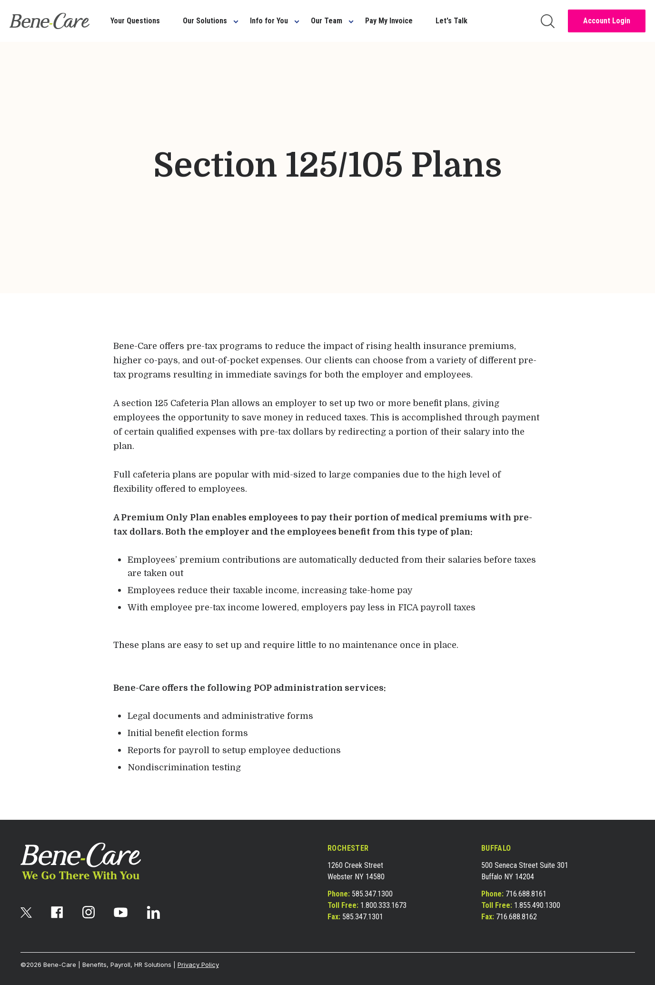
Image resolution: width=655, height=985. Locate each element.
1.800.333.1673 (383, 905)
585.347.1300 (372, 893)
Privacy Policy (198, 964)
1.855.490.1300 (537, 905)
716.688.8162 (516, 916)
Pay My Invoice (389, 20)
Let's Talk (451, 20)
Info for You (269, 20)
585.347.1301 (362, 916)
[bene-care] (49, 20)
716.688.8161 (526, 893)
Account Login (606, 20)
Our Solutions (205, 20)
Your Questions (135, 20)
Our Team (326, 20)
